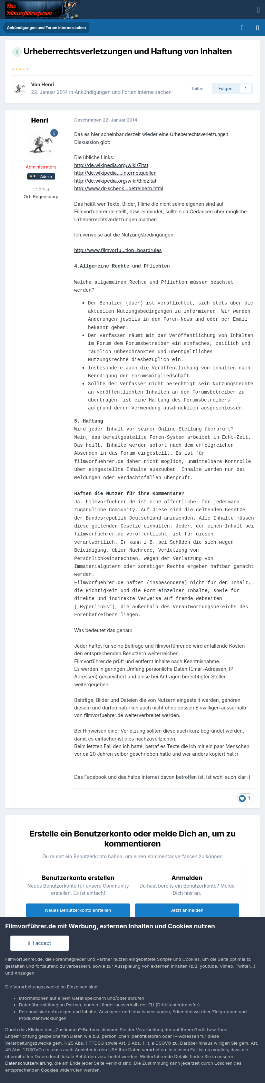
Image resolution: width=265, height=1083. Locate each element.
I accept (39, 943)
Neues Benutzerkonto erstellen (78, 910)
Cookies (49, 1070)
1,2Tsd (41, 189)
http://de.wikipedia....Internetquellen (115, 173)
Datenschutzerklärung (28, 1063)
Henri (47, 84)
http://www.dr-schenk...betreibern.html (118, 188)
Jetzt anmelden (187, 910)
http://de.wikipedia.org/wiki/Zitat (111, 165)
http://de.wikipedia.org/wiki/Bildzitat (115, 181)
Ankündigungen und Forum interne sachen (123, 92)
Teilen (195, 88)
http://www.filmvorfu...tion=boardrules (118, 250)
